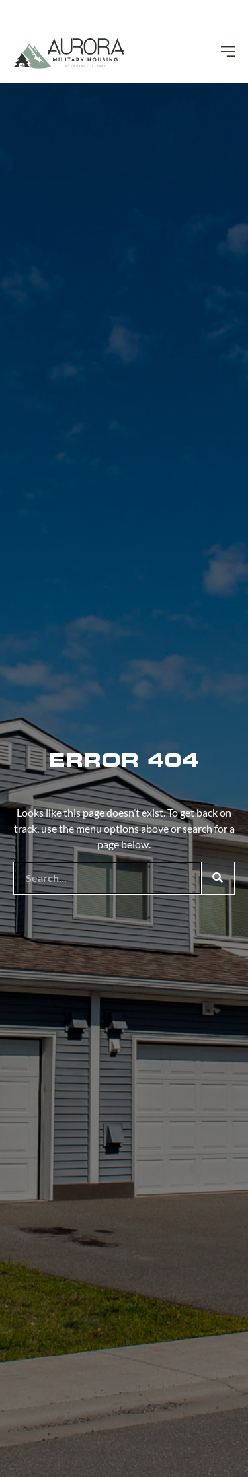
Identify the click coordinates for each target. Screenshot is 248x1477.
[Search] (217, 878)
